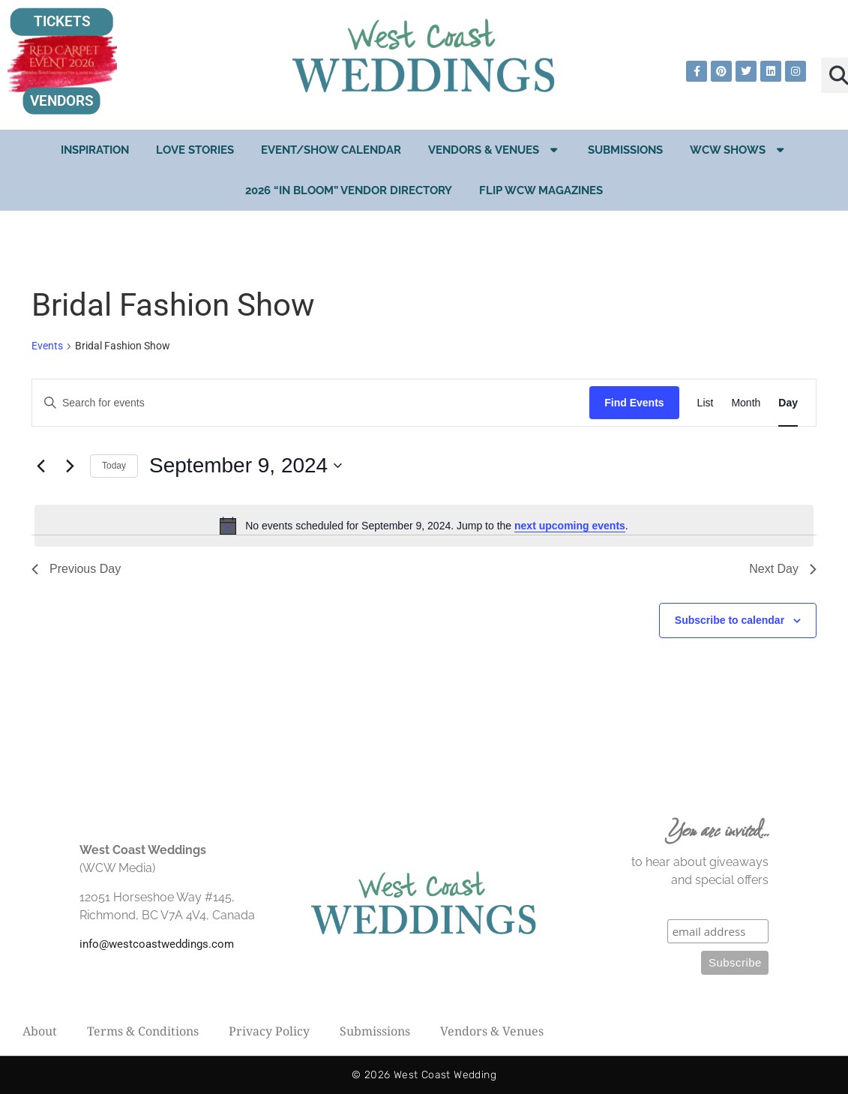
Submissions (625, 150)
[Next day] (70, 466)
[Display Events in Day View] (788, 403)
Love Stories (195, 150)
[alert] (424, 526)
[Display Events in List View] (705, 403)
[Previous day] (40, 466)
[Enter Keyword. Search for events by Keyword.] (310, 403)
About (39, 1031)
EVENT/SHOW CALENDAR (331, 150)
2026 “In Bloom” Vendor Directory (348, 190)
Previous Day (76, 568)
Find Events (634, 403)
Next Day (783, 568)
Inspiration (95, 150)
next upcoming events (569, 526)
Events (47, 346)
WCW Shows (738, 149)
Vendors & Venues (494, 149)
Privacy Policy (269, 1031)
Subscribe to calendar (729, 620)
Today (114, 465)
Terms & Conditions (143, 1031)
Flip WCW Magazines (541, 190)
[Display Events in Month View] (745, 403)
